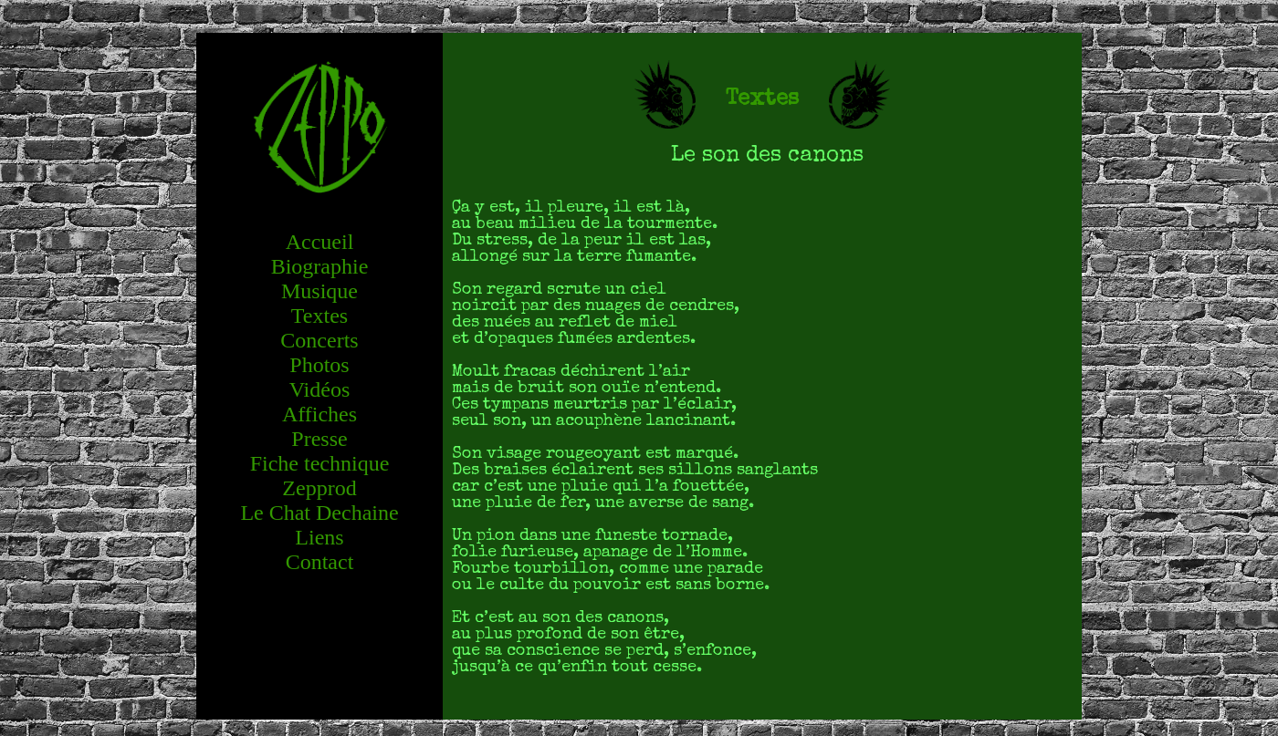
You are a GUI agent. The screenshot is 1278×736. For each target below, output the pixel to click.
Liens (319, 537)
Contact (320, 562)
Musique (319, 291)
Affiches (319, 414)
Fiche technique (320, 463)
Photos (319, 365)
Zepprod (319, 488)
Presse (319, 439)
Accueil (320, 242)
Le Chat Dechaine (319, 512)
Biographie (320, 266)
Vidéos (320, 389)
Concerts (319, 340)
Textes (319, 315)
